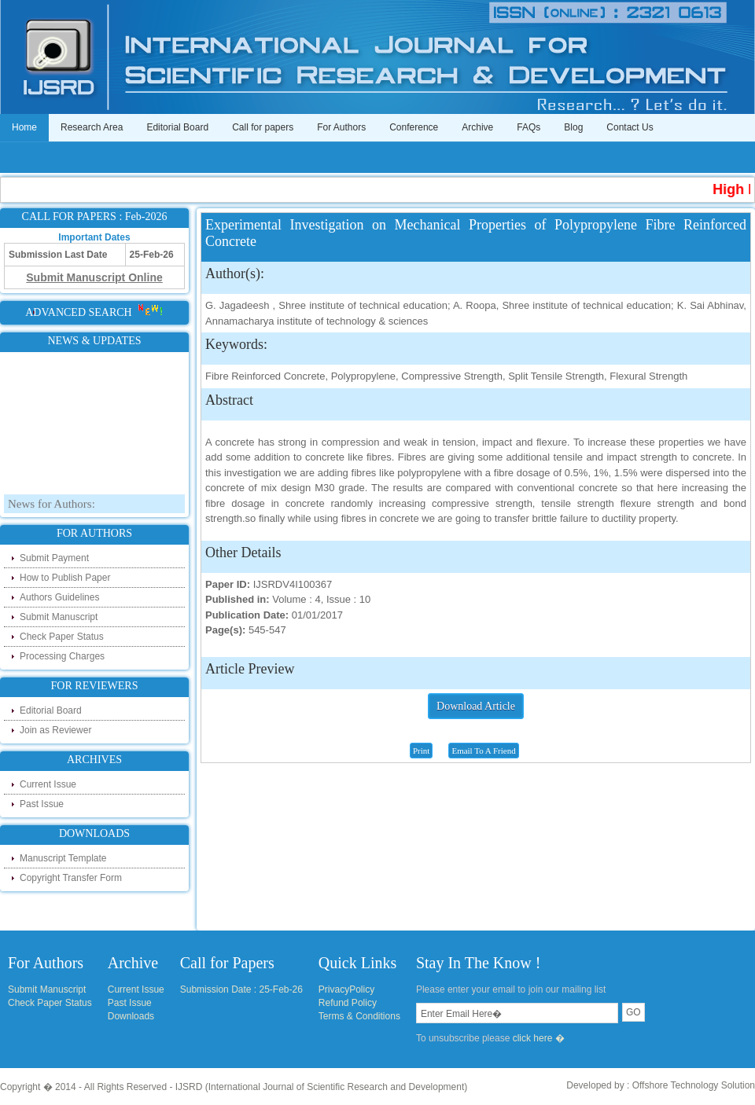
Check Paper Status (62, 636)
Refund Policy (348, 1002)
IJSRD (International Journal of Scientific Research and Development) (321, 1086)
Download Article (475, 706)
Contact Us (629, 127)
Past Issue (42, 803)
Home (24, 127)
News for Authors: (51, 507)
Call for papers (262, 127)
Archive (477, 127)
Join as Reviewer (55, 730)
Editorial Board (177, 127)
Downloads (131, 1016)
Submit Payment (54, 558)
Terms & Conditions (359, 1016)
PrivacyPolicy (346, 989)
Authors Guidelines (59, 597)
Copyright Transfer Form (71, 877)
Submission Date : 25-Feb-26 (241, 989)
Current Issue (48, 784)
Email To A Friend (483, 750)
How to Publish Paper (65, 577)
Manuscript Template (63, 858)
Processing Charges (62, 656)
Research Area (92, 127)
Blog (573, 127)
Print (421, 750)
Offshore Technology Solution (693, 1085)
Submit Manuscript (59, 616)
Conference (413, 127)
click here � (539, 1038)
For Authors (341, 127)
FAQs (528, 127)
